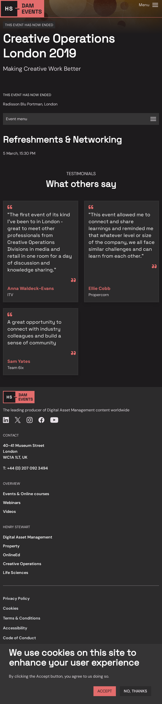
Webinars (11, 502)
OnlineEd (11, 554)
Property (11, 546)
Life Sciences (15, 572)
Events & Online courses (26, 493)
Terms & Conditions (21, 618)
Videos (9, 511)
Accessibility (15, 628)
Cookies (10, 608)
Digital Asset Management (27, 537)
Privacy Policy (16, 598)
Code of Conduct (19, 637)
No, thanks (135, 691)
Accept (104, 691)
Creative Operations (22, 563)
